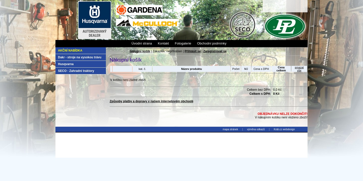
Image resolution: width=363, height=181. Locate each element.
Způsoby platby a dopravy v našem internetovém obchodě (151, 101)
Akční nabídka (70, 50)
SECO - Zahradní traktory (76, 71)
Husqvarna (66, 64)
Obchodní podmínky (211, 43)
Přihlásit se (193, 51)
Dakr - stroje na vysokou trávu (79, 57)
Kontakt (163, 43)
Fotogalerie (183, 43)
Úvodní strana (142, 43)
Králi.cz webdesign (284, 129)
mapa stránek (230, 129)
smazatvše (299, 69)
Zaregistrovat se (215, 51)
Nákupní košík (140, 51)
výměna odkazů (256, 129)
